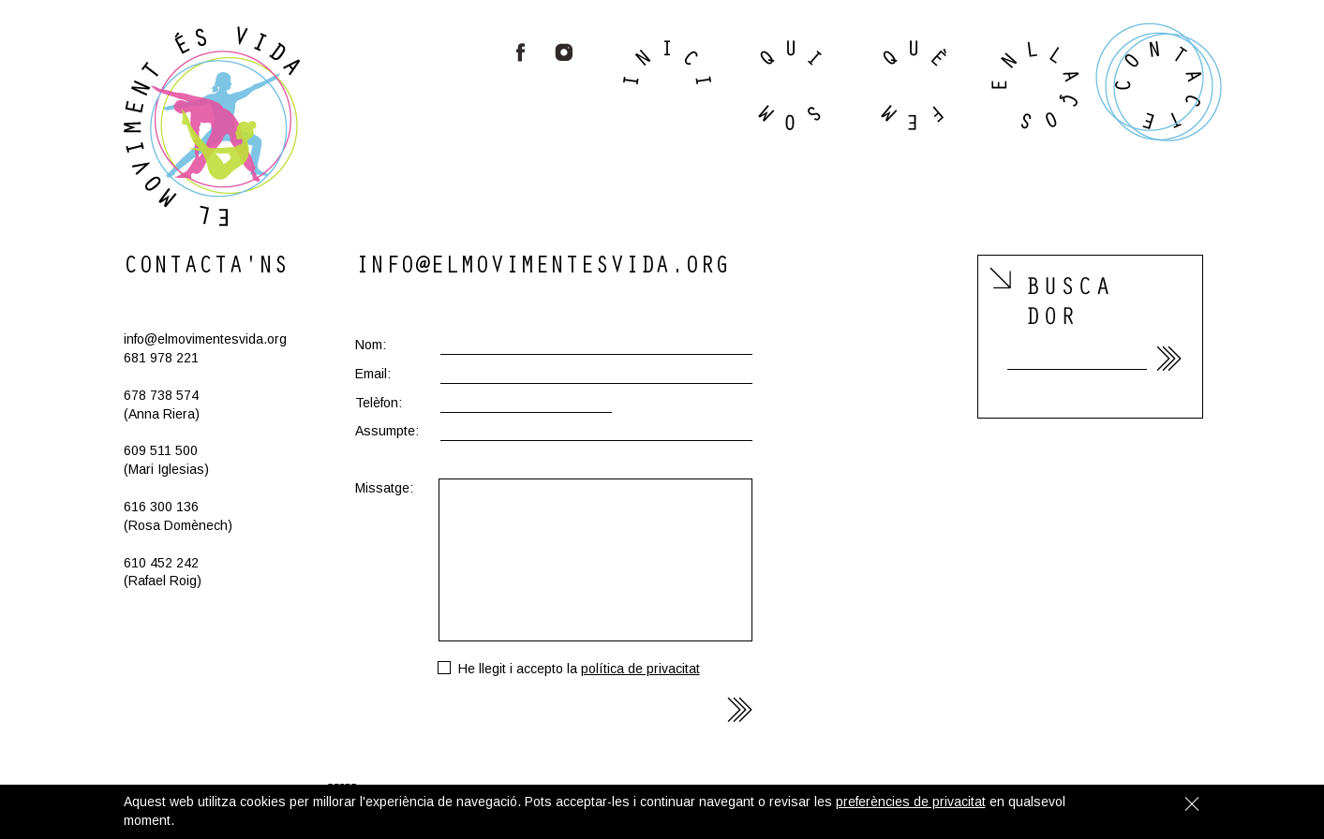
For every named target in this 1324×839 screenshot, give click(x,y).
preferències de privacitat (911, 801)
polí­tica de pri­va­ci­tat (640, 668)
